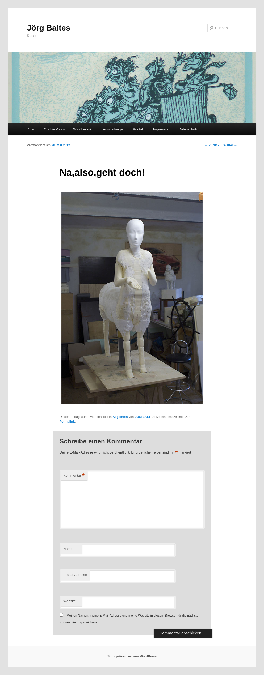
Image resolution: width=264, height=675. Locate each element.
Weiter (230, 145)
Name (68, 549)
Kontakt (139, 129)
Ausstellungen (114, 129)
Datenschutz (188, 129)
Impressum (161, 129)
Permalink (67, 422)
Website (69, 601)
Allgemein (120, 417)
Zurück (212, 145)
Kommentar (74, 476)
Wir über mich (83, 129)
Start (31, 129)
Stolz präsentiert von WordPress (132, 656)
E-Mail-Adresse (75, 575)
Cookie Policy (54, 129)
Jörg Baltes (48, 27)
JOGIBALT (143, 417)
